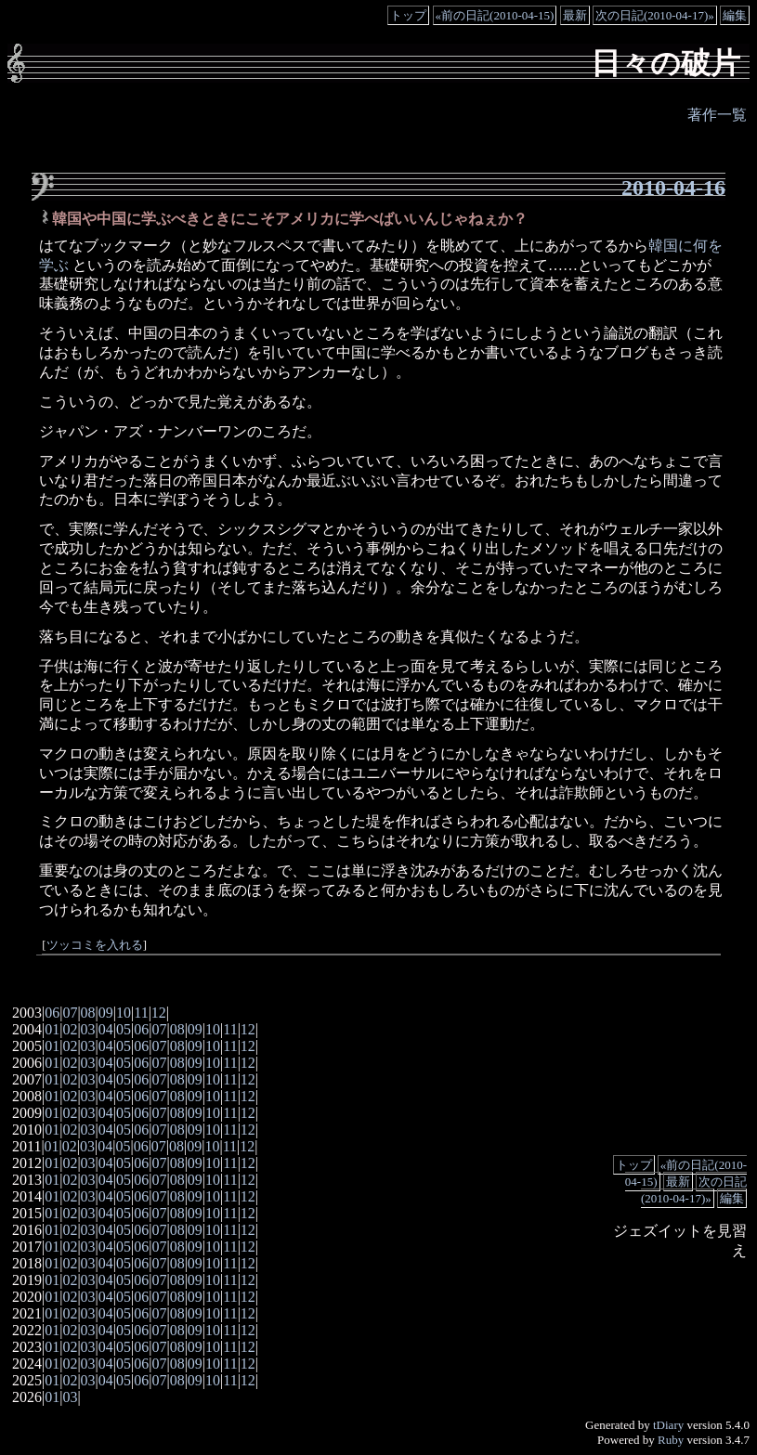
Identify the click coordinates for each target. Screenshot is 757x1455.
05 (123, 1029)
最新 (575, 15)
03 (88, 1029)
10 (123, 1012)
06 (52, 1012)
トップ (408, 15)
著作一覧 (717, 115)
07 (69, 1012)
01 (52, 1029)
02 (69, 1029)
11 (141, 1012)
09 (105, 1012)
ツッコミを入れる (94, 945)
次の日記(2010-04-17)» (654, 15)
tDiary (668, 1425)
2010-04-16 (673, 187)
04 (105, 1029)
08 (88, 1012)
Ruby (671, 1440)
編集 (735, 15)
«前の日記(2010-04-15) (495, 15)
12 (158, 1012)
